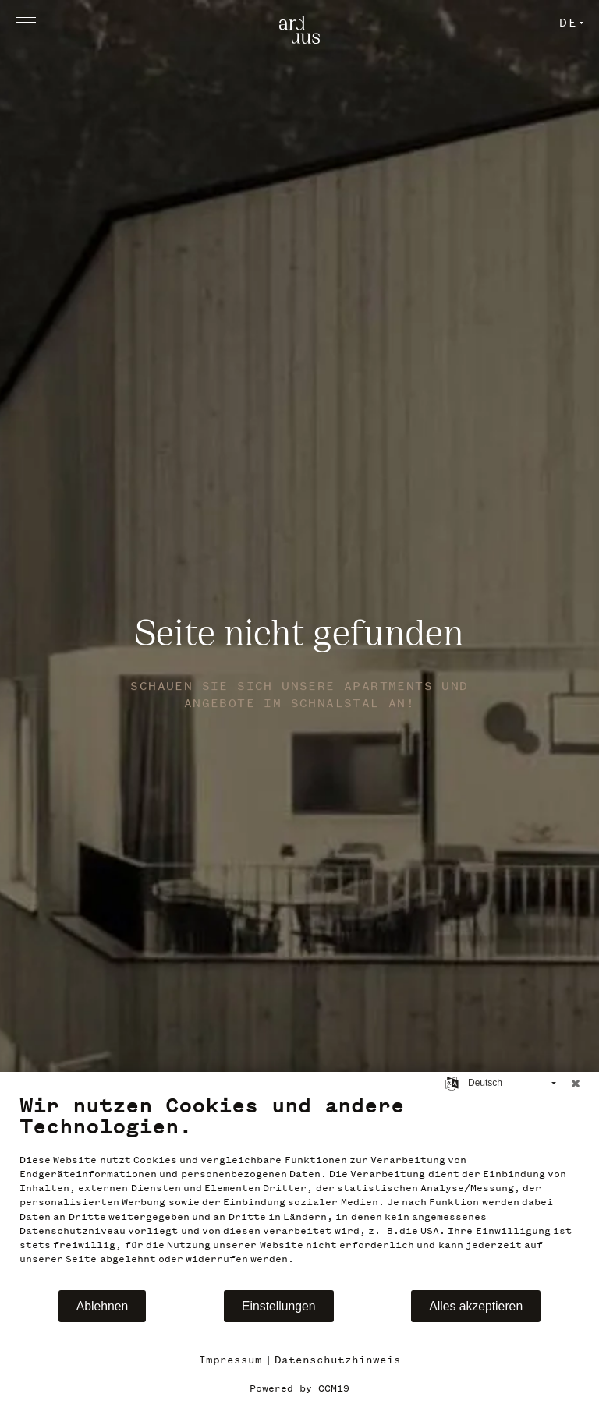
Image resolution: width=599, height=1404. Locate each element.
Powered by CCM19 (299, 1388)
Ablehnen (102, 1306)
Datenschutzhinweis (338, 1360)
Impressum (230, 1360)
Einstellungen (279, 1306)
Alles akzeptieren (476, 1306)
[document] (299, 1191)
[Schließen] (575, 1083)
